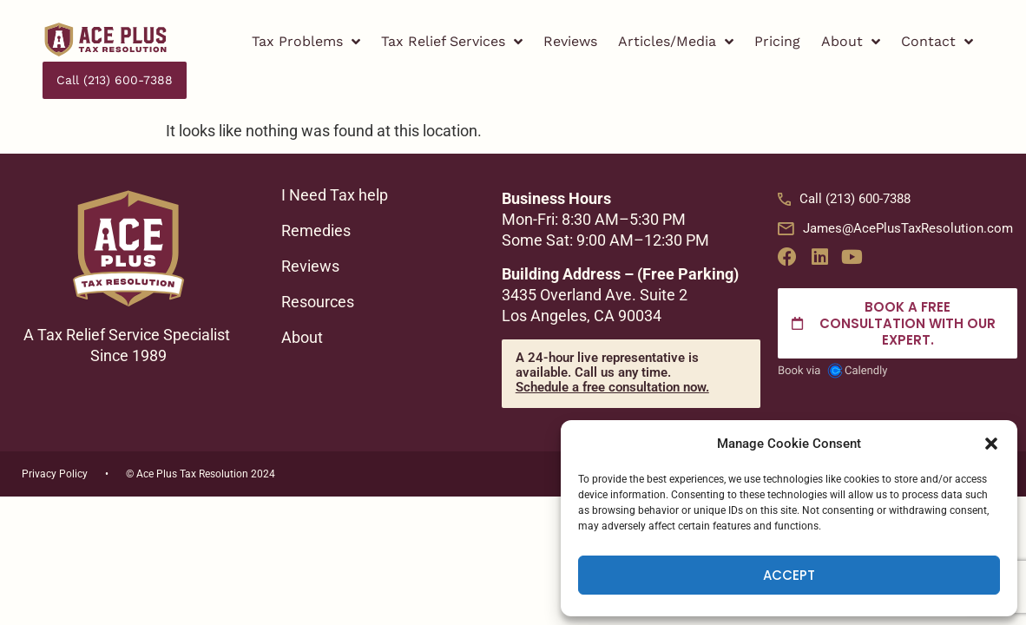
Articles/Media (675, 42)
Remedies (317, 194)
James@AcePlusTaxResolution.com (895, 191)
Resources (319, 265)
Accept (789, 575)
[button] (991, 443)
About (850, 42)
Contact (937, 42)
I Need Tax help (336, 158)
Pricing (777, 41)
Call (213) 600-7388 (844, 161)
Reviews (570, 41)
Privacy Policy (55, 437)
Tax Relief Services (452, 42)
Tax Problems (306, 42)
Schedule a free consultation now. (612, 350)
